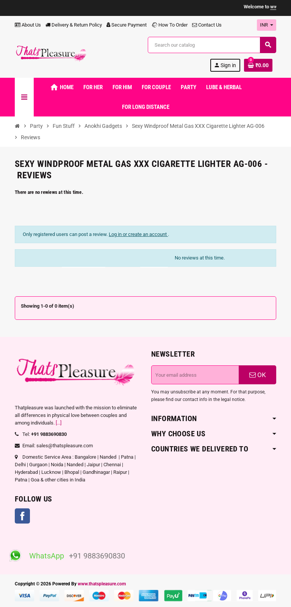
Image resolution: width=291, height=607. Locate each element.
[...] (58, 423)
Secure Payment (126, 25)
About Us (28, 25)
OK (257, 375)
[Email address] (195, 374)
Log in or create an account (138, 234)
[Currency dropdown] (266, 25)
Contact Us (207, 25)
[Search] (212, 45)
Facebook (22, 516)
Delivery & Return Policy (73, 25)
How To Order (169, 25)
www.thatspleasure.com (102, 584)
